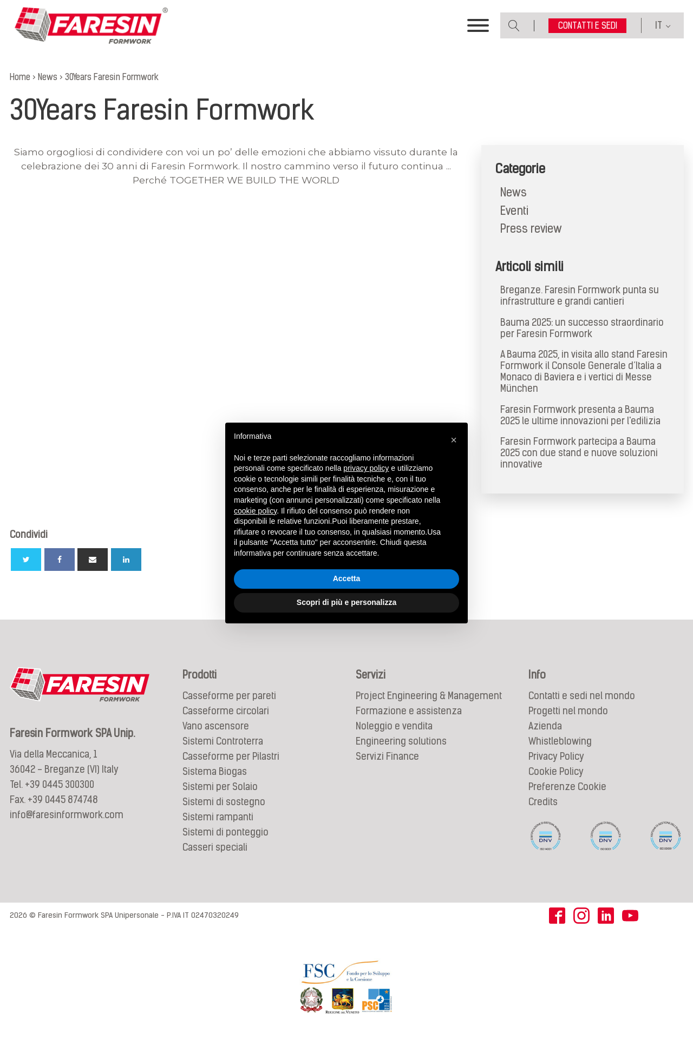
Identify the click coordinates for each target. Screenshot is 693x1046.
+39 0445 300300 (59, 784)
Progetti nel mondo (568, 711)
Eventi (514, 211)
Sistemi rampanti (217, 817)
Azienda (545, 726)
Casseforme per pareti (229, 696)
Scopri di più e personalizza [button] (346, 602)
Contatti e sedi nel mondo (581, 696)
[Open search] (514, 25)
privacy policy (366, 468)
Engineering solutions (401, 741)
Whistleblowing (560, 741)
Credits (543, 802)
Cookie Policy (556, 772)
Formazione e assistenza (409, 711)
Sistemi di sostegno (223, 802)
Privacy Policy (556, 756)
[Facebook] (59, 559)
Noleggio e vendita (394, 726)
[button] (453, 440)
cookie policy (255, 510)
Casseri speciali (214, 847)
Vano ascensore (215, 726)
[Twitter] (26, 559)
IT (658, 25)
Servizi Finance (387, 756)
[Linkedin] (126, 559)
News (513, 192)
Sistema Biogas (214, 772)
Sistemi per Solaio (220, 787)
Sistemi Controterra (222, 741)
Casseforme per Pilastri (230, 756)
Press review (531, 228)
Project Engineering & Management (429, 696)
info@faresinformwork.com (66, 814)
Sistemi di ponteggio (225, 832)
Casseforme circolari (225, 711)
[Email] (92, 559)
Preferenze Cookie (567, 787)
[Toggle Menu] (478, 25)
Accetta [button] (347, 578)
